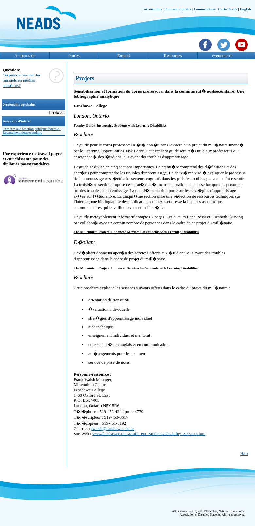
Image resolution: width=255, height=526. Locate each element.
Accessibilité (153, 9)
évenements (222, 55)
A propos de (24, 55)
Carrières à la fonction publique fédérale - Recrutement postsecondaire (32, 130)
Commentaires (205, 9)
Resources (173, 55)
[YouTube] (242, 51)
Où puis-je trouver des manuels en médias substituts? (22, 80)
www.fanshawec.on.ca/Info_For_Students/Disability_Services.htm (148, 433)
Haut (244, 453)
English (245, 9)
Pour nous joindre (177, 9)
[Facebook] (206, 51)
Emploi (123, 55)
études (74, 55)
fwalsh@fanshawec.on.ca (112, 428)
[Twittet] (224, 51)
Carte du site (227, 9)
